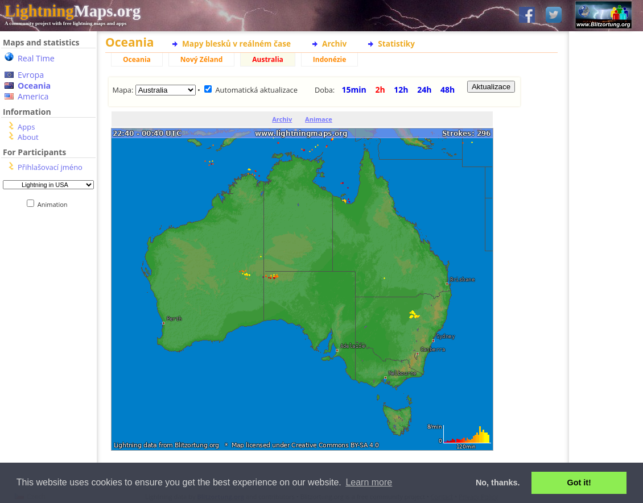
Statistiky (396, 43)
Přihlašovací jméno (50, 167)
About (28, 137)
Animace (318, 119)
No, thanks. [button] (498, 482)
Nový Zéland (201, 59)
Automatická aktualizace (256, 90)
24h (424, 89)
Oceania (34, 85)
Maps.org (73, 11)
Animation (55, 204)
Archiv (334, 43)
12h (401, 89)
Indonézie (329, 59)
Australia (267, 59)
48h (447, 89)
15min (354, 89)
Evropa (31, 74)
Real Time (36, 58)
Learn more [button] (368, 482)
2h (380, 89)
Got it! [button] (579, 482)
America (33, 96)
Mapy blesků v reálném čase (236, 43)
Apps (26, 127)
